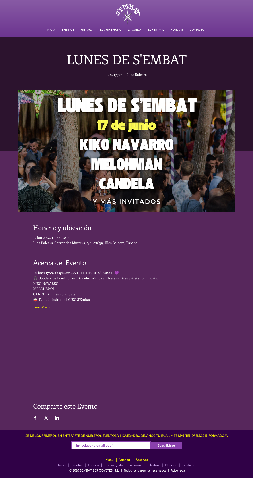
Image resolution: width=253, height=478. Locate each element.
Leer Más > (42, 307)
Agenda (124, 460)
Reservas (142, 460)
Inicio (61, 465)
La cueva (135, 465)
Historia (93, 465)
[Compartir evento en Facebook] (35, 418)
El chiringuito (114, 465)
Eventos (76, 465)
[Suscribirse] (166, 445)
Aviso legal (178, 470)
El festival (153, 465)
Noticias (170, 465)
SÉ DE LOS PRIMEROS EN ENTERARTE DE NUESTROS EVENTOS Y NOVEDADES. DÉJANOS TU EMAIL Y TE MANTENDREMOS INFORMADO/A (126, 436)
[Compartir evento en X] (46, 418)
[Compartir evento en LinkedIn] (57, 418)
